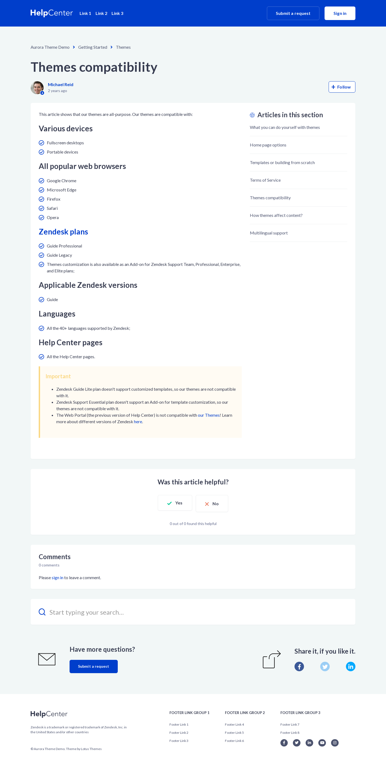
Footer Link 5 (234, 731)
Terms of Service (265, 179)
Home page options (268, 144)
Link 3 (117, 13)
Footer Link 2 (178, 731)
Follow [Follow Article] (344, 86)
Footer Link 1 (178, 723)
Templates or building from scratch (282, 162)
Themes (123, 47)
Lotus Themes (91, 747)
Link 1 (85, 13)
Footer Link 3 (178, 739)
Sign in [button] (339, 13)
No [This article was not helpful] (218, 502)
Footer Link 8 (289, 731)
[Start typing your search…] (193, 610)
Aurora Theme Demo (50, 47)
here (138, 421)
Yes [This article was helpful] (177, 502)
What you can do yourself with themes (285, 127)
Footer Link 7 (289, 723)
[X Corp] (325, 665)
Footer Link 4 (234, 723)
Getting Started (92, 47)
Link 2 (101, 13)
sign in (57, 576)
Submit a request (293, 13)
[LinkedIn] (350, 665)
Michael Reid (60, 84)
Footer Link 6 (234, 739)
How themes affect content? (276, 215)
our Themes (209, 415)
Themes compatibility (270, 197)
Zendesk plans (63, 231)
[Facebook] (299, 665)
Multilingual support (269, 232)
